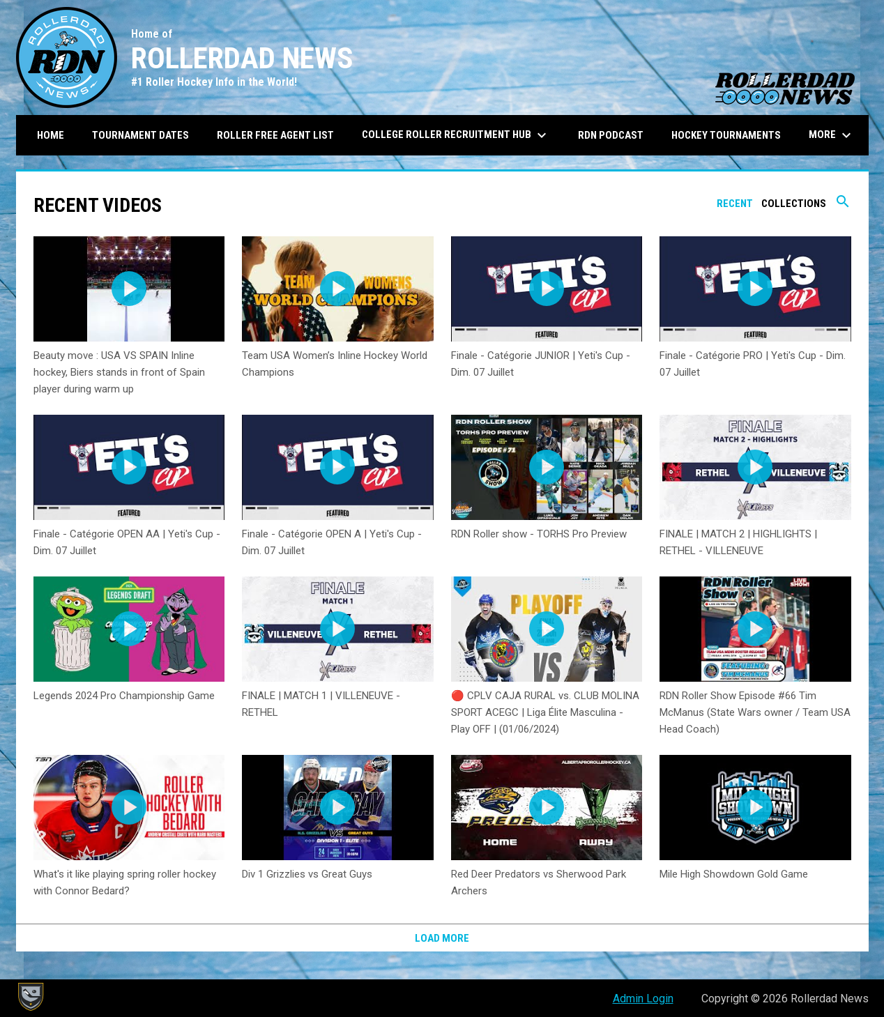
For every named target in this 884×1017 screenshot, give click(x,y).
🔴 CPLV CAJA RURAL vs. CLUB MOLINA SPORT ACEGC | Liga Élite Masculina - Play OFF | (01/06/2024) (545, 712)
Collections (793, 203)
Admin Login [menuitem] (643, 998)
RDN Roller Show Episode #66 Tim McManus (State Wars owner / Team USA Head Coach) (755, 712)
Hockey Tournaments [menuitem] (726, 135)
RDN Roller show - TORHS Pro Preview (539, 534)
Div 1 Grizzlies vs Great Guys (307, 874)
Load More (442, 938)
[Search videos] (843, 206)
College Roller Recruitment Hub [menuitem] (456, 135)
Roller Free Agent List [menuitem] (275, 135)
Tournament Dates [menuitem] (140, 135)
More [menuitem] (832, 135)
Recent (735, 203)
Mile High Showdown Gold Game (734, 874)
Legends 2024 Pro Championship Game (124, 695)
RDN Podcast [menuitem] (610, 135)
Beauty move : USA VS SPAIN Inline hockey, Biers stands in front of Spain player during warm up (119, 372)
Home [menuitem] (50, 135)
